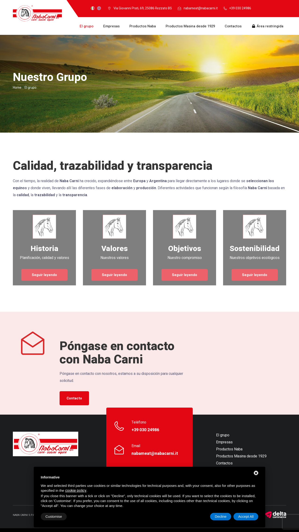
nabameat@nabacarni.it (201, 8)
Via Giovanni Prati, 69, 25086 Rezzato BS (143, 8)
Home (17, 87)
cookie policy (75, 490)
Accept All (246, 516)
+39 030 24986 (240, 8)
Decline (221, 516)
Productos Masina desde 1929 (190, 26)
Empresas (111, 26)
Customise (54, 516)
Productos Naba (142, 26)
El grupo (86, 26)
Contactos (233, 26)
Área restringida (267, 26)
